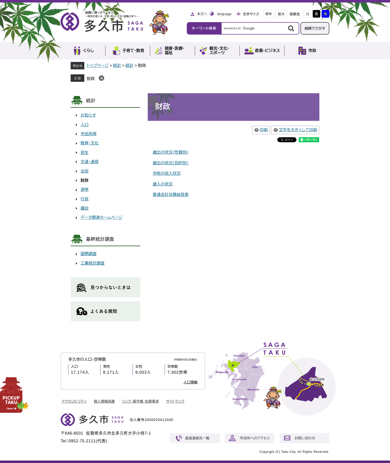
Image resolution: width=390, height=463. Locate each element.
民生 (85, 152)
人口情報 (190, 382)
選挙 (85, 189)
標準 (268, 14)
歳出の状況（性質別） (171, 152)
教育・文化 (89, 143)
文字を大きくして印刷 (298, 130)
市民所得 (89, 134)
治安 (85, 171)
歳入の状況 (163, 184)
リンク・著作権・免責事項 (140, 401)
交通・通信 (89, 162)
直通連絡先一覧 (197, 438)
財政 (91, 79)
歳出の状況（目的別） (171, 163)
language (224, 14)
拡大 (281, 14)
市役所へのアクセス (255, 438)
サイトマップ (175, 401)
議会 (85, 208)
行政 (85, 199)
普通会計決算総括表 (171, 194)
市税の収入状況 (167, 173)
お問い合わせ (304, 438)
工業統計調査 (92, 263)
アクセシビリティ (74, 401)
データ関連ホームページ (101, 217)
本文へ (202, 14)
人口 (85, 125)
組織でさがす (314, 28)
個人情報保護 (104, 401)
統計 (117, 65)
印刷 (264, 130)
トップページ (97, 65)
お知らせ (88, 115)
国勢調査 (89, 254)
